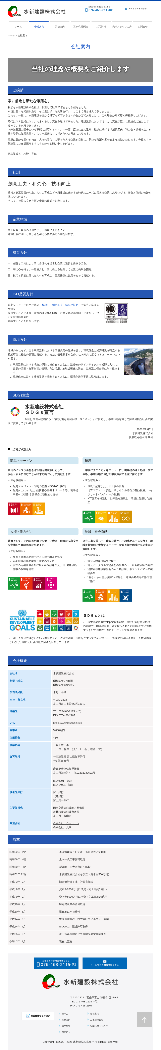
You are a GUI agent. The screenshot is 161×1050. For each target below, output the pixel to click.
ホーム (18, 26)
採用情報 (101, 26)
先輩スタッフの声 (122, 26)
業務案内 (60, 26)
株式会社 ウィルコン (66, 823)
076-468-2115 (67, 711)
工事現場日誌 (80, 26)
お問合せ (143, 26)
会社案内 (39, 26)
